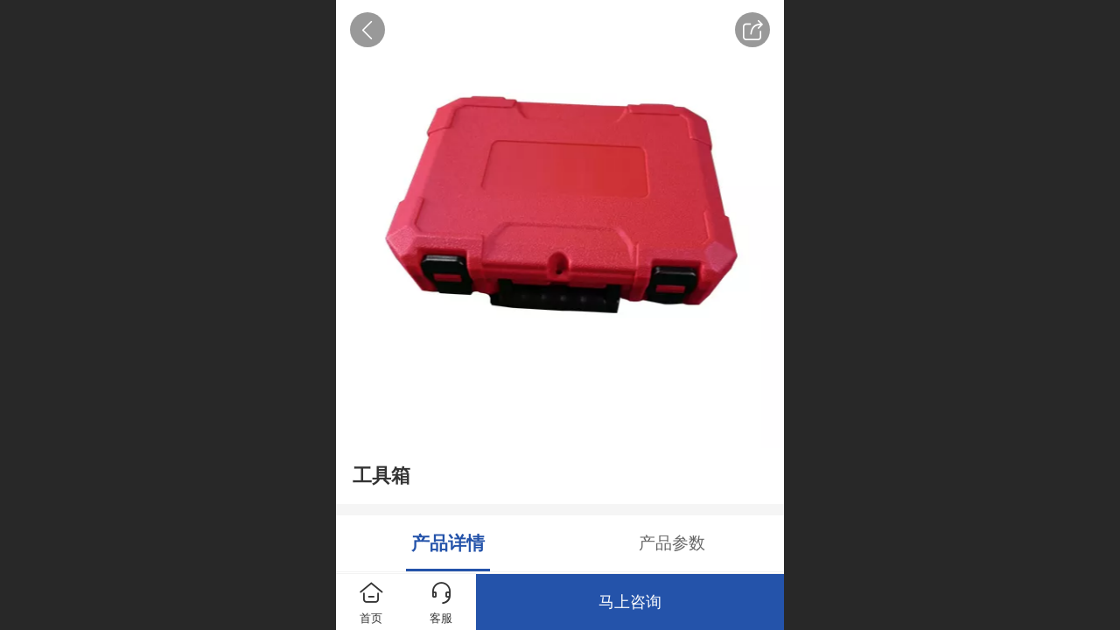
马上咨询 (630, 602)
